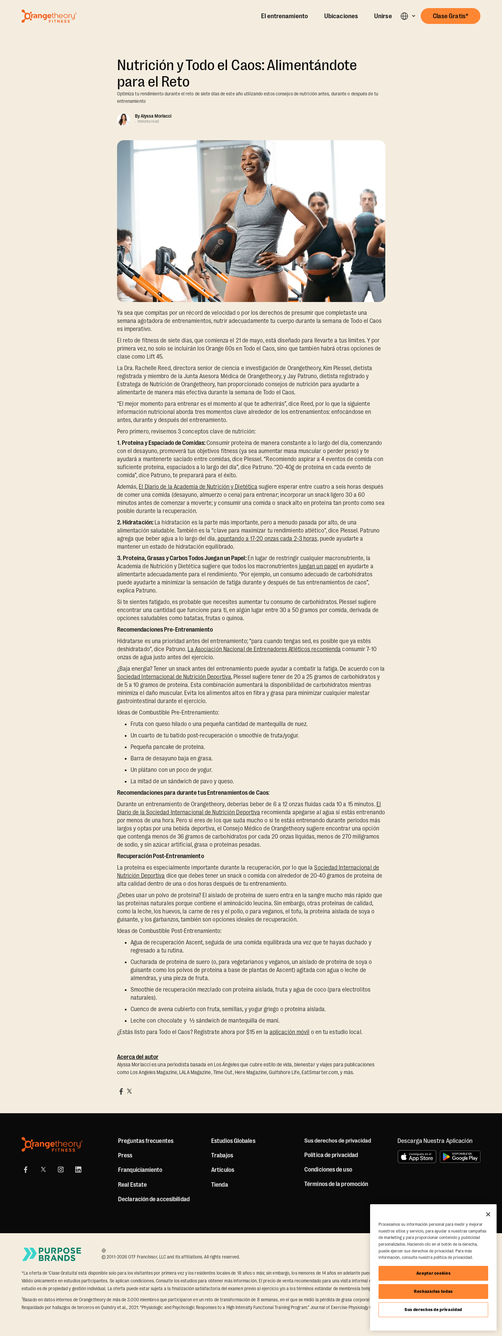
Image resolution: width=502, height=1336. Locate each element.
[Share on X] (129, 1091)
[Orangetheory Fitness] (52, 1144)
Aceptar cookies (433, 1273)
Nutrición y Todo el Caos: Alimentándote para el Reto (237, 73)
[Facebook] (26, 1169)
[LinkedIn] (78, 1169)
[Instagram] (61, 1169)
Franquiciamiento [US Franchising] (140, 1169)
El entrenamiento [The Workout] (284, 16)
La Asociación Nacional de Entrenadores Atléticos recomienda (264, 649)
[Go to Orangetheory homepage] (49, 16)
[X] (43, 1169)
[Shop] (219, 1185)
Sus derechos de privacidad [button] (338, 1140)
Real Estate (132, 1184)
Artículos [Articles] (222, 1169)
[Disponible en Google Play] (460, 1156)
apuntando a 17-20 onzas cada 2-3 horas (267, 538)
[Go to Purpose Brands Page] (52, 1254)
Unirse (383, 16)
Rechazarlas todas (433, 1291)
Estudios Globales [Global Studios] (233, 1140)
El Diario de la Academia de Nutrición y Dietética (198, 486)
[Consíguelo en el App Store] (417, 1156)
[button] (407, 16)
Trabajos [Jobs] (222, 1155)
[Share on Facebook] (121, 1091)
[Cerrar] (488, 1214)
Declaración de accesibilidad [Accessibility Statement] (154, 1199)
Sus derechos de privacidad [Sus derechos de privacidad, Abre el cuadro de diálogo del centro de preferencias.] (433, 1309)
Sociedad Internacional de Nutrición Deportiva (174, 676)
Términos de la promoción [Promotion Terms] (336, 1184)
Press (125, 1155)
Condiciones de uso (328, 1169)
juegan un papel (318, 566)
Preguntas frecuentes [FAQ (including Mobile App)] (145, 1140)
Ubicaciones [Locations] (341, 16)
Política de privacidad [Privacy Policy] (331, 1155)
